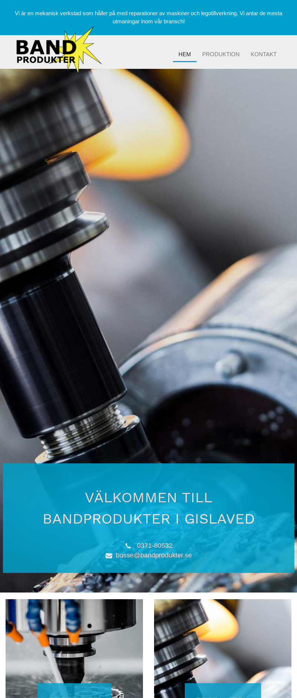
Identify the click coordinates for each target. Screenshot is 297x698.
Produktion (221, 54)
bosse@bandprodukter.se (154, 554)
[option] (148, 331)
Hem (184, 54)
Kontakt (264, 54)
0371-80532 (155, 544)
